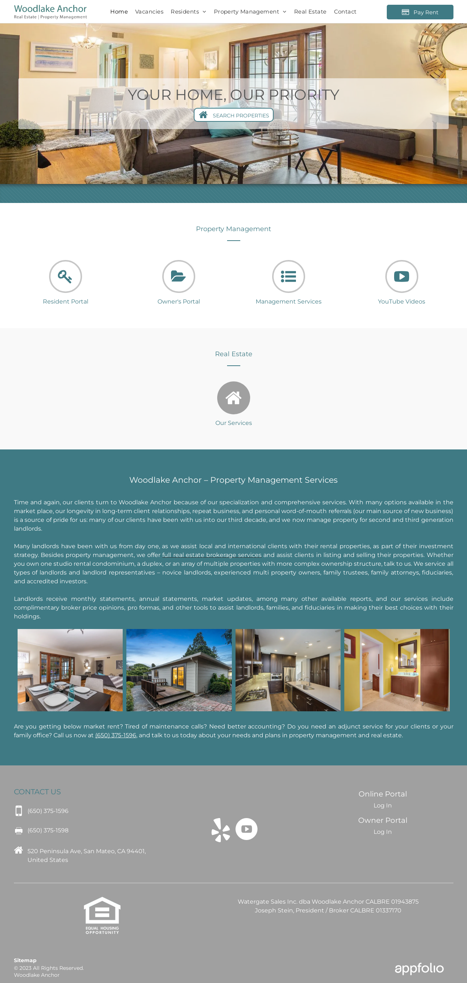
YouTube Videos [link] (401, 301)
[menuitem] (119, 12)
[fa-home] (233, 412)
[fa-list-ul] (288, 289)
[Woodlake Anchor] (70, 670)
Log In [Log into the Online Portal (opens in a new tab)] (383, 805)
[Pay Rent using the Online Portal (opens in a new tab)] (420, 12)
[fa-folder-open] (178, 289)
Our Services (233, 422)
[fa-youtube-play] (401, 289)
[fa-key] (65, 289)
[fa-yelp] (220, 840)
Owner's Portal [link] (178, 301)
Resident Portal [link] (65, 301)
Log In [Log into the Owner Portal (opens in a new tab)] (383, 831)
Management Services (289, 301)
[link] (212, 554)
